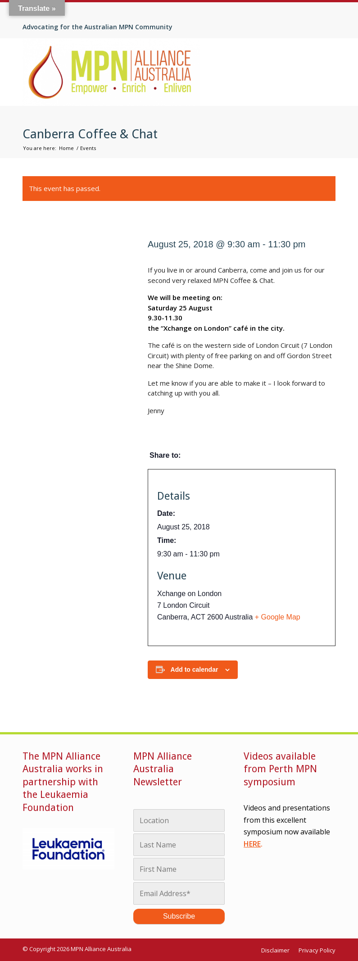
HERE (252, 844)
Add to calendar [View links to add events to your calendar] (194, 669)
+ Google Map (277, 617)
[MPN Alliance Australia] (111, 72)
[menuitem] (277, 950)
